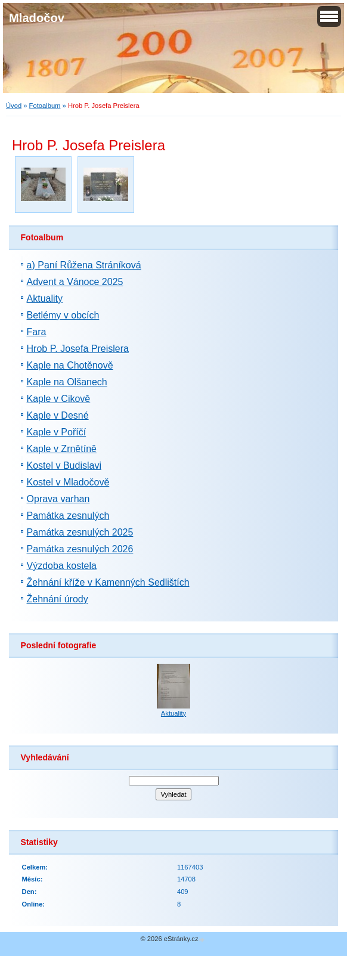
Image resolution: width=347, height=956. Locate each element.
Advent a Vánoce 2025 (75, 282)
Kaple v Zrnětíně (62, 449)
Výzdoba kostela (62, 566)
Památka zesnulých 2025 (80, 532)
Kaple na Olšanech (67, 382)
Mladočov (36, 17)
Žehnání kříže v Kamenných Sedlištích (108, 582)
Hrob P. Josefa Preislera (78, 349)
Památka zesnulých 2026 (80, 549)
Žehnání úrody (57, 599)
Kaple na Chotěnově (70, 365)
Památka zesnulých (68, 516)
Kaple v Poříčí (56, 432)
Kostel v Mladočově (68, 482)
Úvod (13, 105)
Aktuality (45, 298)
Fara (37, 332)
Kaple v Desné (58, 415)
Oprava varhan (58, 499)
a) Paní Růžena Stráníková (84, 265)
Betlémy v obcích (63, 315)
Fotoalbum (45, 105)
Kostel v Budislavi (64, 465)
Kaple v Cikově (59, 399)
